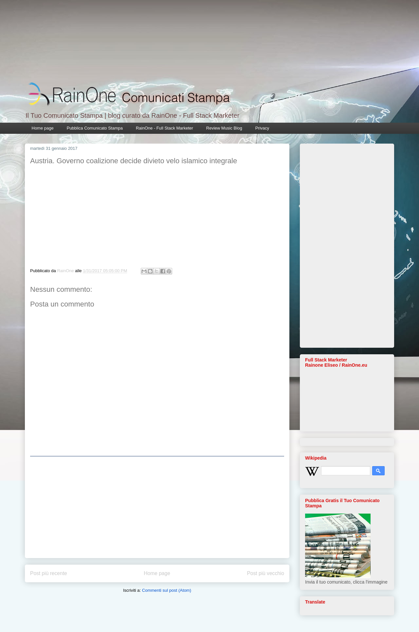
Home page (43, 128)
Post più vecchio (265, 573)
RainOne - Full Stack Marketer (164, 128)
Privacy (262, 128)
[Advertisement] (157, 507)
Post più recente (48, 573)
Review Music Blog (224, 128)
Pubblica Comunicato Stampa (95, 128)
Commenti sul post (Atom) (166, 590)
